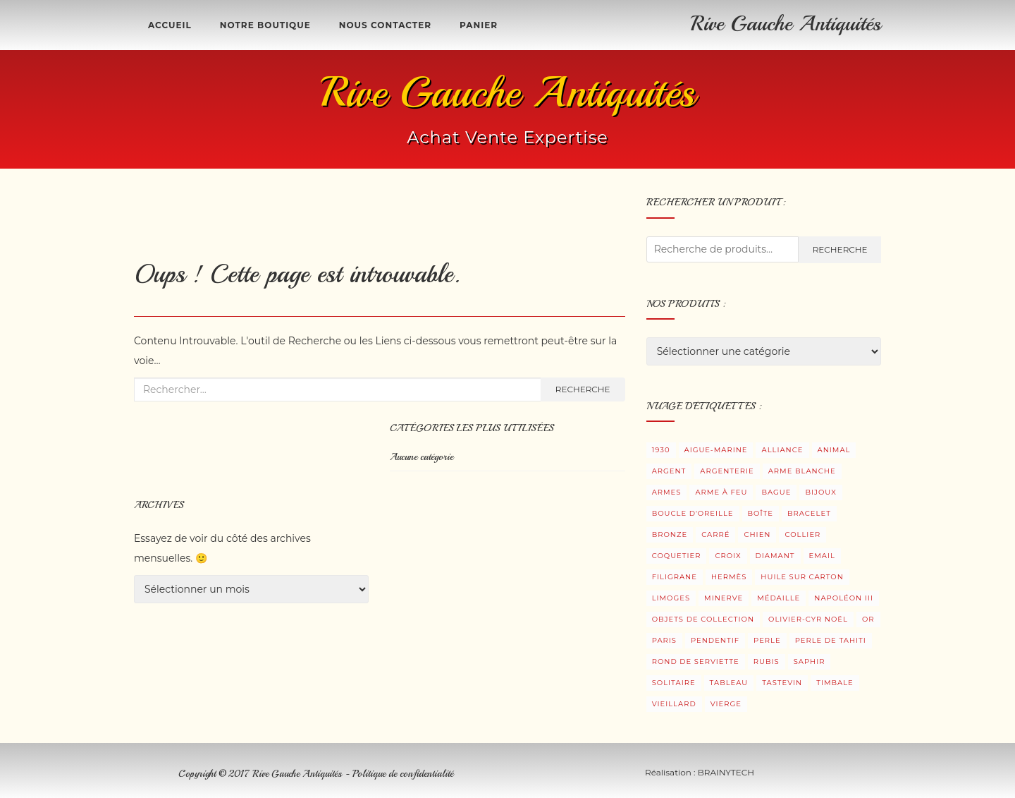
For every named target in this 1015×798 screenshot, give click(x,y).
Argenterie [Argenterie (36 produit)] (726, 471)
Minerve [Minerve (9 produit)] (723, 598)
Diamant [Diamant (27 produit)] (775, 555)
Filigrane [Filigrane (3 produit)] (674, 576)
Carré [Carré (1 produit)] (715, 534)
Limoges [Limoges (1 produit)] (671, 598)
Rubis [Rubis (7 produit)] (766, 661)
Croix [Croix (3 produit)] (728, 555)
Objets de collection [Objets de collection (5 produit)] (703, 619)
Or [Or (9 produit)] (868, 619)
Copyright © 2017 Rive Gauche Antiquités (261, 774)
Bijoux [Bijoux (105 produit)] (820, 492)
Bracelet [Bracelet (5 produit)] (809, 513)
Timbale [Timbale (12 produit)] (835, 682)
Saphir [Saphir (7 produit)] (809, 661)
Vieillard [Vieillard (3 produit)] (674, 703)
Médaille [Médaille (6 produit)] (778, 598)
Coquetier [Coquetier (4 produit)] (676, 555)
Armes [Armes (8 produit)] (667, 492)
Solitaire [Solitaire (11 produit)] (674, 682)
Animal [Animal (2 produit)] (834, 449)
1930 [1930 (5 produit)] (661, 449)
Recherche (582, 389)
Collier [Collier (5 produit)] (802, 534)
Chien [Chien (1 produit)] (757, 534)
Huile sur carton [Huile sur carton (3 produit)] (802, 576)
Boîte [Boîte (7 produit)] (760, 513)
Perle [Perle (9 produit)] (767, 640)
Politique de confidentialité (402, 774)
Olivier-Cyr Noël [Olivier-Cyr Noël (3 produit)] (808, 619)
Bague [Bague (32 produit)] (776, 492)
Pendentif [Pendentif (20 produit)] (715, 640)
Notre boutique (265, 25)
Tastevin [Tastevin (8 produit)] (782, 682)
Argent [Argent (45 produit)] (669, 471)
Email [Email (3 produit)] (822, 555)
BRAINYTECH (726, 772)
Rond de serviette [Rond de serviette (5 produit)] (695, 661)
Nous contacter (385, 25)
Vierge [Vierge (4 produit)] (726, 703)
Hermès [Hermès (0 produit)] (728, 576)
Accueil (170, 25)
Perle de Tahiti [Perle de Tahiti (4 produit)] (830, 640)
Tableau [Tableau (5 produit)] (729, 682)
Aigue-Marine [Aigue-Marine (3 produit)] (716, 449)
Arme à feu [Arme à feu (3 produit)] (721, 492)
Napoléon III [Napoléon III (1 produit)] (843, 598)
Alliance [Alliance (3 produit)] (782, 449)
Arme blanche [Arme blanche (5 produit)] (802, 471)
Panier (479, 25)
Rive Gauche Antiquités (786, 23)
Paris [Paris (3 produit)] (664, 640)
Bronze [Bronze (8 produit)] (670, 534)
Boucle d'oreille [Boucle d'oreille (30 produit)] (693, 513)
